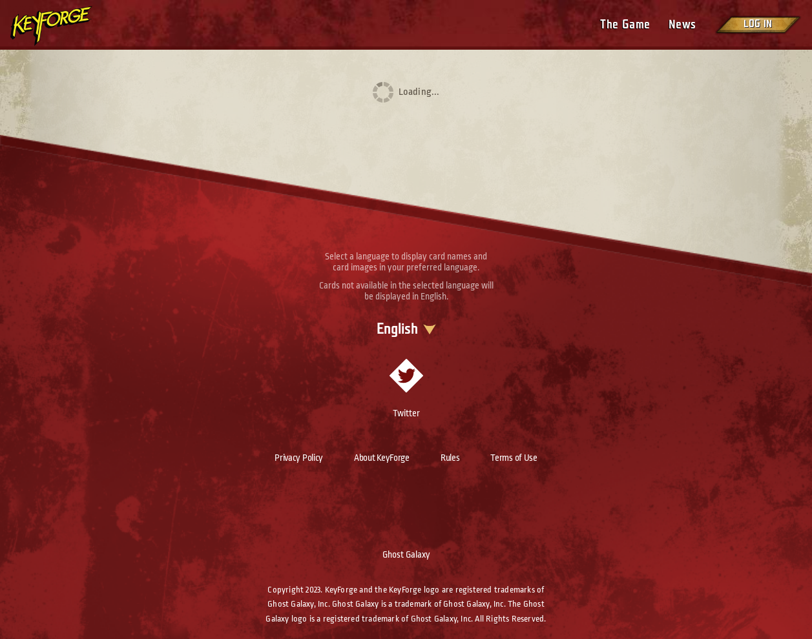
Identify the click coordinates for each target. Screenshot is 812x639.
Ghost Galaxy (406, 554)
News (682, 24)
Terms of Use (513, 457)
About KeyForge (382, 457)
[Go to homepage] (62, 26)
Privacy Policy (299, 457)
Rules (450, 457)
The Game (625, 24)
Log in (758, 24)
